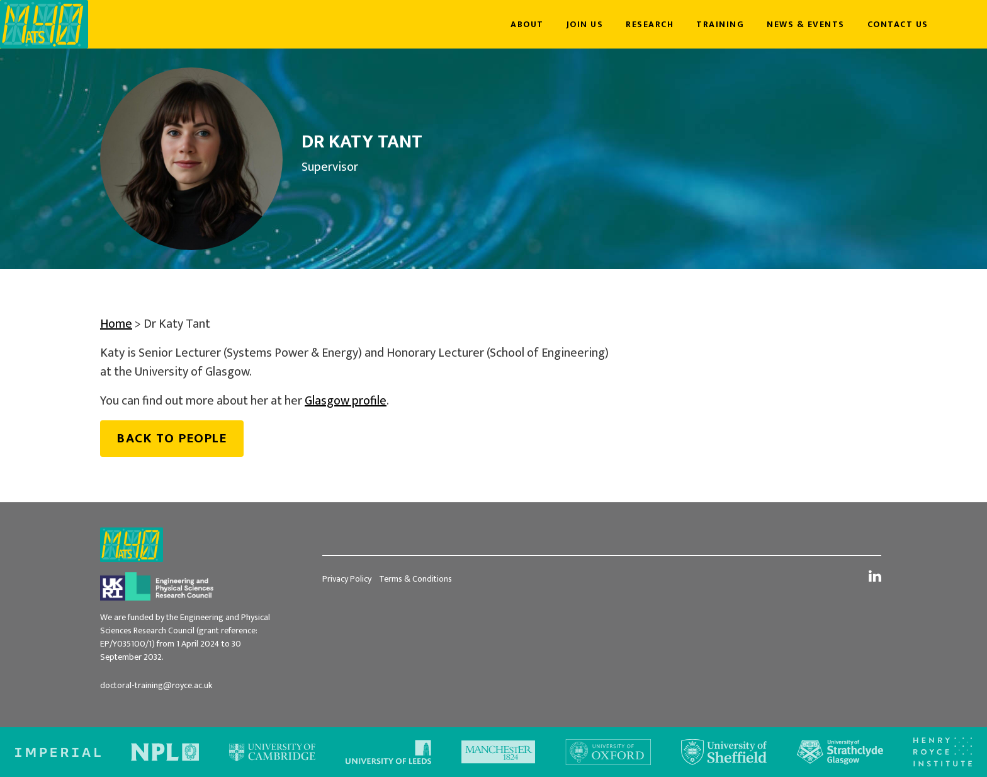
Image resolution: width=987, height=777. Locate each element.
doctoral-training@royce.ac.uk (156, 685)
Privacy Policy (346, 579)
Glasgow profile (345, 401)
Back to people (172, 438)
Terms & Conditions (415, 579)
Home (116, 324)
